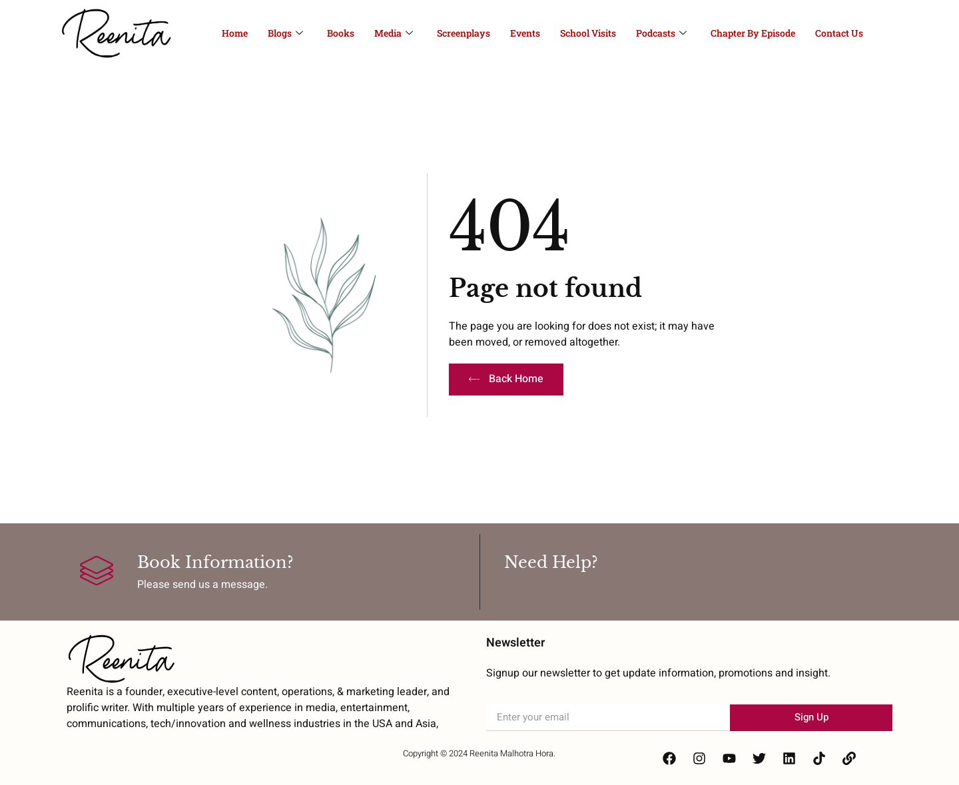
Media (393, 33)
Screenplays (463, 33)
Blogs (285, 33)
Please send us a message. (202, 585)
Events (525, 33)
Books (340, 33)
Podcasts (661, 33)
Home (235, 33)
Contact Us (839, 33)
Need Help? (551, 562)
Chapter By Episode (753, 33)
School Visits (588, 33)
